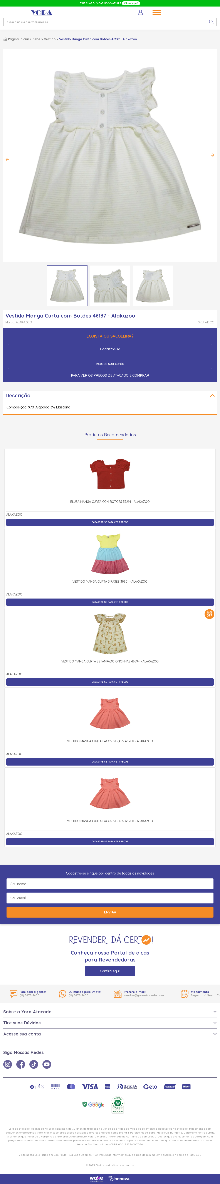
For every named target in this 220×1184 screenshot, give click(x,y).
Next (212, 155)
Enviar (110, 912)
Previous (7, 159)
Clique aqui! (131, 3)
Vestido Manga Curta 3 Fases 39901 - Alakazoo (110, 582)
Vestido (49, 39)
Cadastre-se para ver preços (110, 522)
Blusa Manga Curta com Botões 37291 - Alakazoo (110, 502)
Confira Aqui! (110, 971)
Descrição (17, 395)
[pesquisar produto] (211, 22)
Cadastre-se (110, 349)
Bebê (36, 39)
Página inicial (18, 39)
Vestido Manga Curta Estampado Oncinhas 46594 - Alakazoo (110, 661)
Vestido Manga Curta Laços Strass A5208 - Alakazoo (110, 741)
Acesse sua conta (110, 363)
